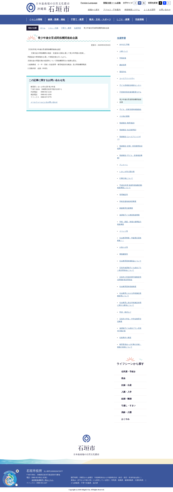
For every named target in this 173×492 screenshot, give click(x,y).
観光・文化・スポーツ (100, 19)
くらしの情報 (35, 19)
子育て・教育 (77, 19)
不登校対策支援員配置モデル (130, 92)
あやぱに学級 (124, 44)
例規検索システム (132, 10)
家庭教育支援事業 (126, 208)
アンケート (123, 165)
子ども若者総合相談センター (130, 85)
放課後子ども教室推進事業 (129, 215)
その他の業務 (124, 116)
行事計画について (126, 178)
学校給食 (122, 58)
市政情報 (139, 19)
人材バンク (123, 51)
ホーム (42, 28)
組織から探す (93, 10)
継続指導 (122, 65)
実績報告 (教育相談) (127, 123)
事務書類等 (123, 254)
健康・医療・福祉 (56, 19)
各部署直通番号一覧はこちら (42, 480)
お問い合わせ (165, 10)
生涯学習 (77, 28)
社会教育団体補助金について (130, 261)
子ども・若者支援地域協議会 (130, 109)
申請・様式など (125, 312)
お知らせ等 (123, 247)
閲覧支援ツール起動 (112, 3)
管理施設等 (123, 195)
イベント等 (123, 231)
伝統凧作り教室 (125, 338)
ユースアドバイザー (127, 78)
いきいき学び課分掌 (127, 172)
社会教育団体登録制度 (127, 286)
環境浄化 (122, 72)
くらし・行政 (53, 28)
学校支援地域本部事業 (127, 201)
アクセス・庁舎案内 (112, 10)
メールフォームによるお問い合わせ (44, 102)
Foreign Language (89, 3)
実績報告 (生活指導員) (127, 130)
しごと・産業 (123, 19)
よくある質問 (149, 10)
